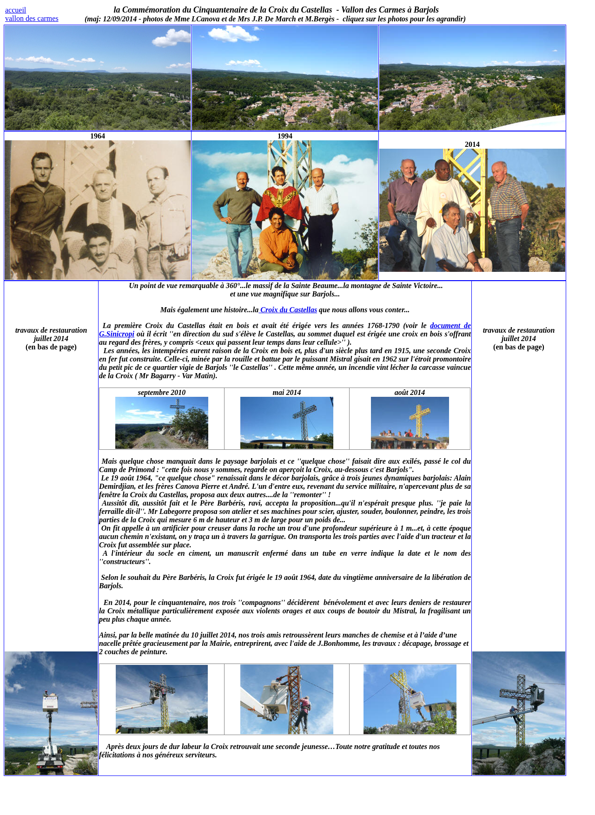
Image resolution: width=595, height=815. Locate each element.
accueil (15, 10)
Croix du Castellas (287, 310)
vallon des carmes (32, 18)
